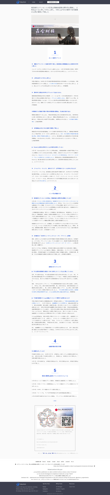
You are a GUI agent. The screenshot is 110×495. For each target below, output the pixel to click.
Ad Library (58, 491)
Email (58, 461)
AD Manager (59, 486)
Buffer (62, 461)
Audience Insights (60, 489)
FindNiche (45, 491)
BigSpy (41, 2)
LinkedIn (68, 461)
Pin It (72, 461)
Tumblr (53, 461)
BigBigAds (45, 489)
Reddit (48, 461)
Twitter (44, 461)
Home (33, 2)
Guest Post (72, 486)
